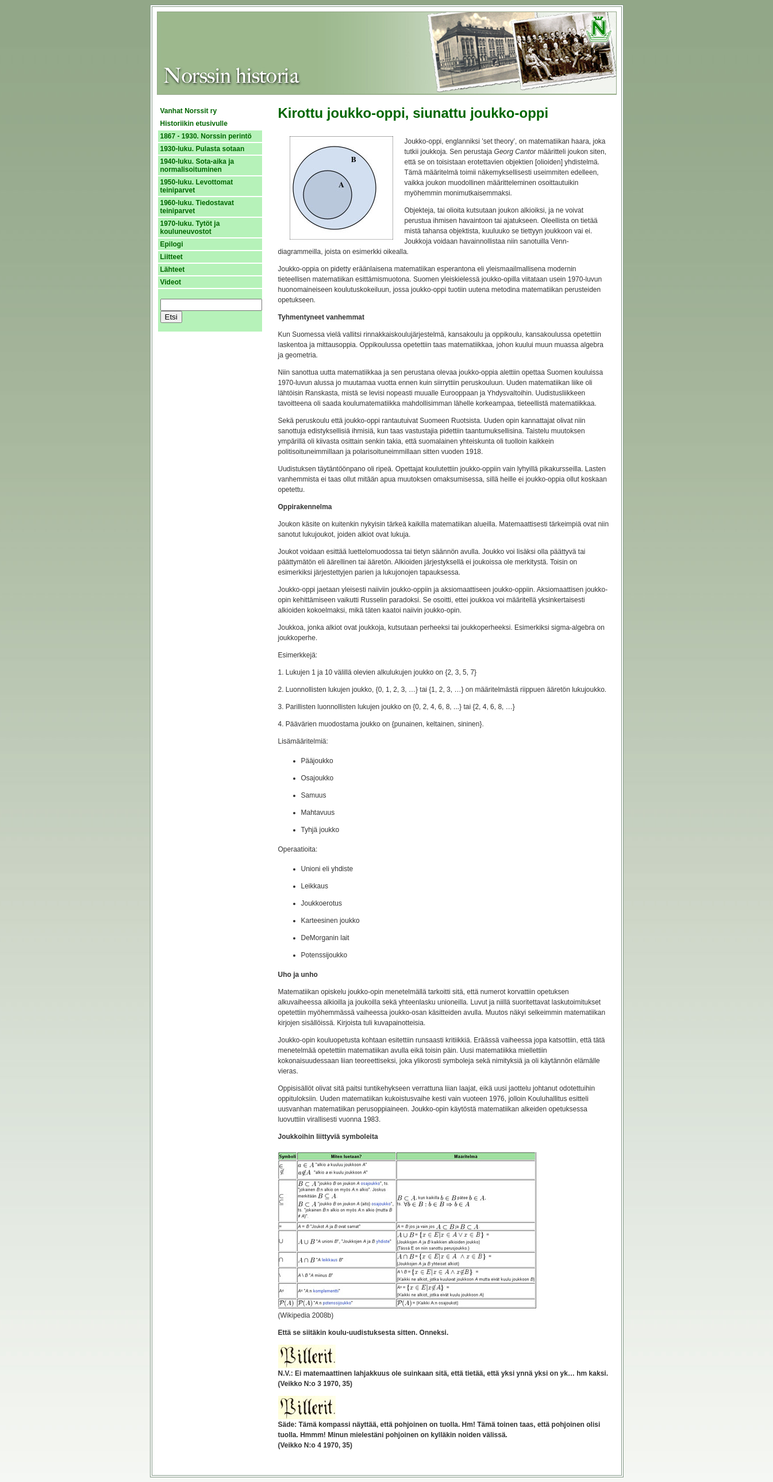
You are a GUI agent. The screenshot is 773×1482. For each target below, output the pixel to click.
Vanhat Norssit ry (188, 111)
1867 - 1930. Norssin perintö (206, 136)
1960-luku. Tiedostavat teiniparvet (197, 207)
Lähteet (172, 269)
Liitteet (171, 257)
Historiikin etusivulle (194, 124)
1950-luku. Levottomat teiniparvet (196, 186)
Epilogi (171, 244)
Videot (170, 282)
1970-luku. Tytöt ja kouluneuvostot (190, 228)
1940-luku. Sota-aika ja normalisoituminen (197, 165)
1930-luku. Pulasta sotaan (202, 149)
